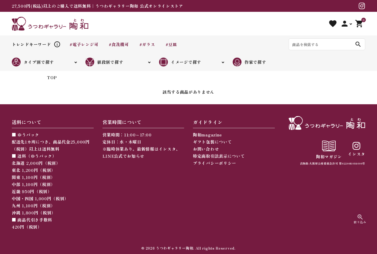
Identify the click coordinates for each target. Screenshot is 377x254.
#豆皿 (171, 44)
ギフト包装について (212, 142)
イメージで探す (180, 62)
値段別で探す (104, 62)
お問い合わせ (206, 149)
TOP (52, 77)
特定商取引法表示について (219, 156)
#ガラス (147, 44)
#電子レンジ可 (84, 44)
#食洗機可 (119, 44)
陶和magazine (207, 135)
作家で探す (249, 62)
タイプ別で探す (33, 62)
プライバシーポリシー (214, 163)
